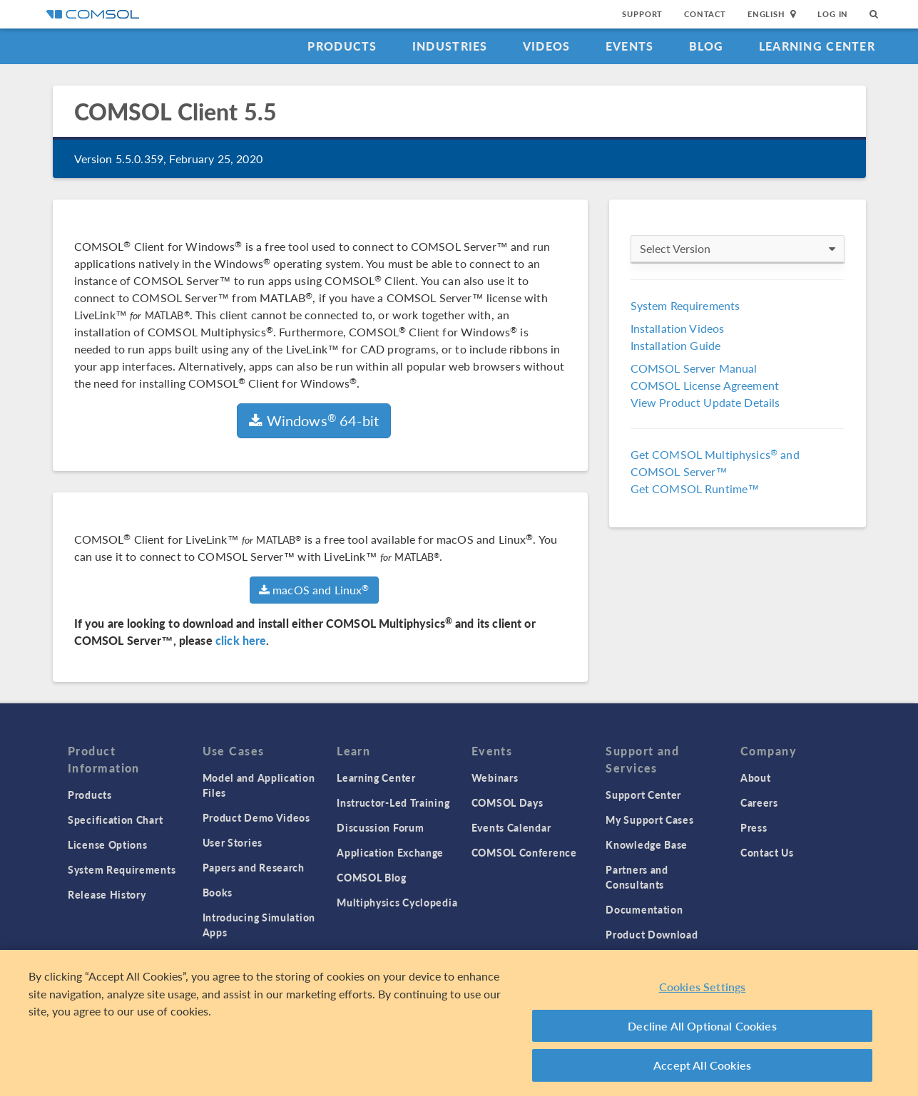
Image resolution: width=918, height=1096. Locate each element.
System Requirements (685, 305)
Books (218, 892)
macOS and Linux (314, 589)
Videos (547, 46)
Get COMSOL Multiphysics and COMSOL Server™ (715, 463)
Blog (706, 46)
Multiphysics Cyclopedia (397, 902)
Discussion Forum (380, 827)
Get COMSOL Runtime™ (695, 488)
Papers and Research (254, 867)
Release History (107, 894)
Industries (450, 46)
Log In (832, 14)
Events (630, 46)
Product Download (652, 934)
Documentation (644, 909)
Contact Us (767, 852)
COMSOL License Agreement (705, 385)
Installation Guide (676, 345)
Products (342, 46)
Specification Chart (115, 819)
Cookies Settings (702, 986)
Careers (759, 802)
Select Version (737, 248)
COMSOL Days (507, 802)
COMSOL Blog (372, 877)
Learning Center (817, 46)
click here (241, 640)
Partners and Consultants (637, 876)
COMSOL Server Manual (694, 368)
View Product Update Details (705, 402)
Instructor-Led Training (393, 802)
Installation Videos (678, 328)
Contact (705, 14)
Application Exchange (390, 852)
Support (642, 14)
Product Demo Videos (256, 817)
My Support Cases (649, 819)
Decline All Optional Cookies (702, 1026)
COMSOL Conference (524, 852)
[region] (459, 1023)
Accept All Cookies (702, 1065)
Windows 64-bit (314, 420)
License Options (108, 844)
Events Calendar (511, 827)
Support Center (643, 794)
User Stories (232, 842)
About (755, 777)
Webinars (495, 777)
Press (753, 827)
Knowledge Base (647, 844)
